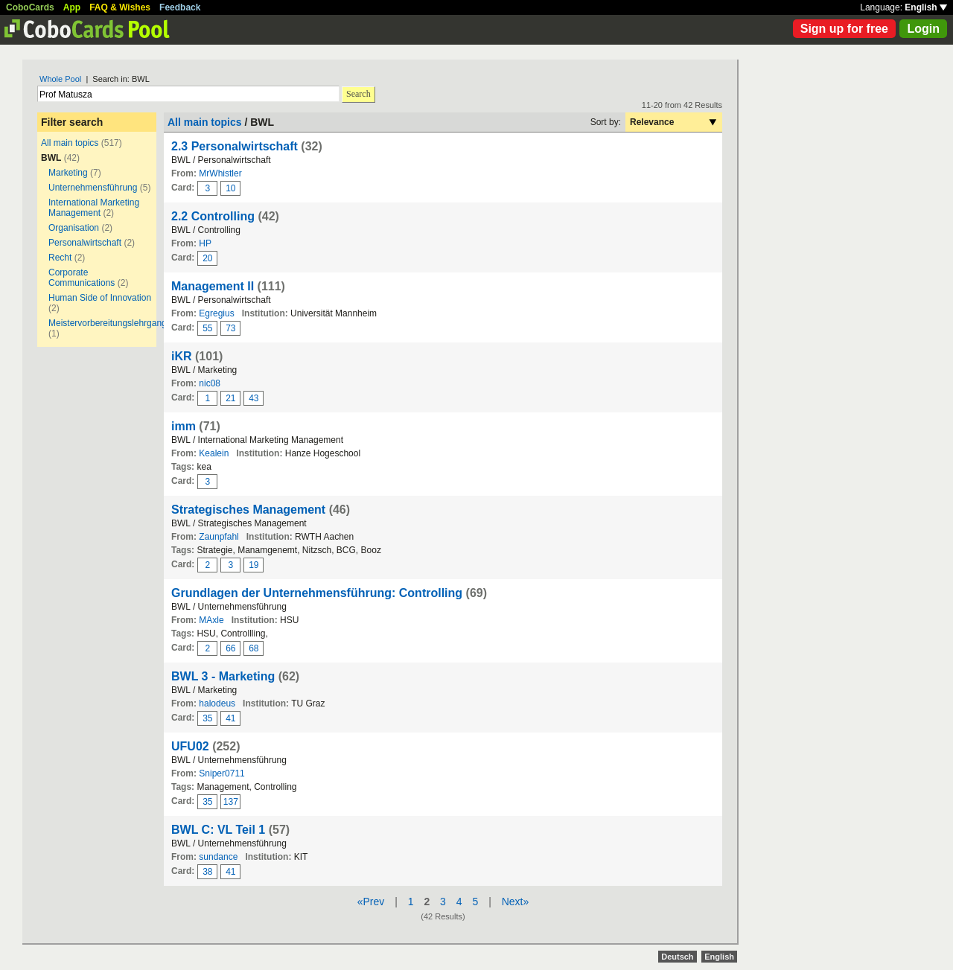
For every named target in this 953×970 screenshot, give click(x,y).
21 (230, 398)
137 (230, 802)
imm (183, 426)
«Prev (371, 901)
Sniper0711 (221, 773)
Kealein (214, 453)
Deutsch (677, 956)
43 (253, 398)
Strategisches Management (248, 509)
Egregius (216, 313)
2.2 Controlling (213, 216)
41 (230, 718)
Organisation (73, 228)
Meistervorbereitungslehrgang (107, 323)
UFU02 (190, 746)
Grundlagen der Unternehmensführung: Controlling (316, 593)
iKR (181, 356)
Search (358, 94)
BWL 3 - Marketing (223, 676)
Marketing (68, 172)
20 (207, 258)
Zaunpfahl (218, 537)
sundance (218, 857)
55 (207, 328)
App (71, 7)
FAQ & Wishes (119, 7)
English (926, 7)
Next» (515, 901)
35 (207, 718)
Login (923, 28)
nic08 (209, 383)
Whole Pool (60, 78)
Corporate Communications (81, 277)
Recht (59, 257)
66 (230, 648)
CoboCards (30, 7)
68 (253, 648)
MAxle (211, 620)
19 (253, 565)
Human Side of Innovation (99, 298)
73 (230, 328)
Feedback (179, 7)
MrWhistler (220, 173)
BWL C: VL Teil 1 (218, 829)
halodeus (217, 703)
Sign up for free (844, 28)
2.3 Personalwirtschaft (234, 146)
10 (230, 188)
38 (207, 872)
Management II (212, 286)
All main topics (69, 143)
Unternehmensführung (92, 187)
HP (205, 243)
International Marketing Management (93, 207)
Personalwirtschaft (84, 242)
